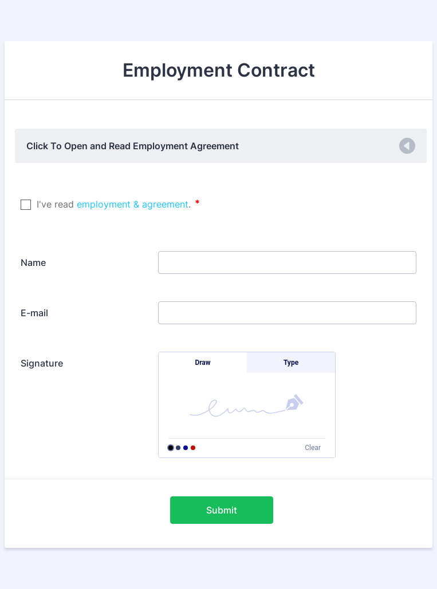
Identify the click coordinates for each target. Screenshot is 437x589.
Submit (221, 510)
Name (33, 262)
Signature (42, 363)
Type (291, 363)
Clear (313, 448)
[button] (221, 146)
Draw (202, 363)
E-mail (34, 313)
